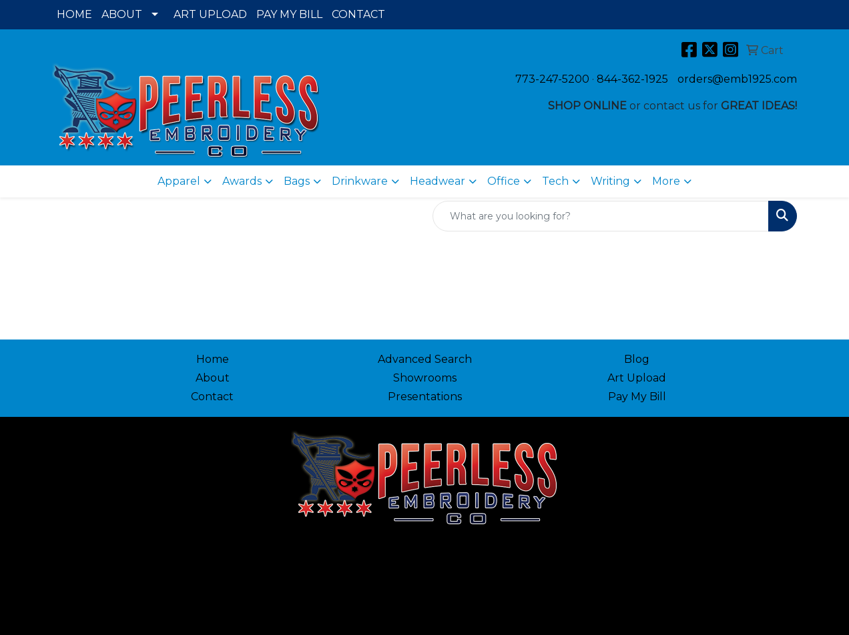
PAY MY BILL (289, 14)
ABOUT (121, 14)
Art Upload (636, 378)
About (213, 378)
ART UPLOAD (210, 14)
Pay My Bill (637, 396)
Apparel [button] (179, 181)
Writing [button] (610, 181)
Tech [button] (555, 181)
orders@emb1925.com (737, 79)
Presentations (425, 396)
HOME (74, 14)
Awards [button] (242, 181)
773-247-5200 (552, 79)
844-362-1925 (632, 79)
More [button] (666, 181)
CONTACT (358, 14)
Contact (212, 396)
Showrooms (425, 378)
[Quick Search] (601, 216)
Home (212, 359)
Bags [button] (297, 181)
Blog (636, 359)
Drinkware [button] (360, 181)
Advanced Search (425, 359)
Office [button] (503, 181)
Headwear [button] (437, 181)
